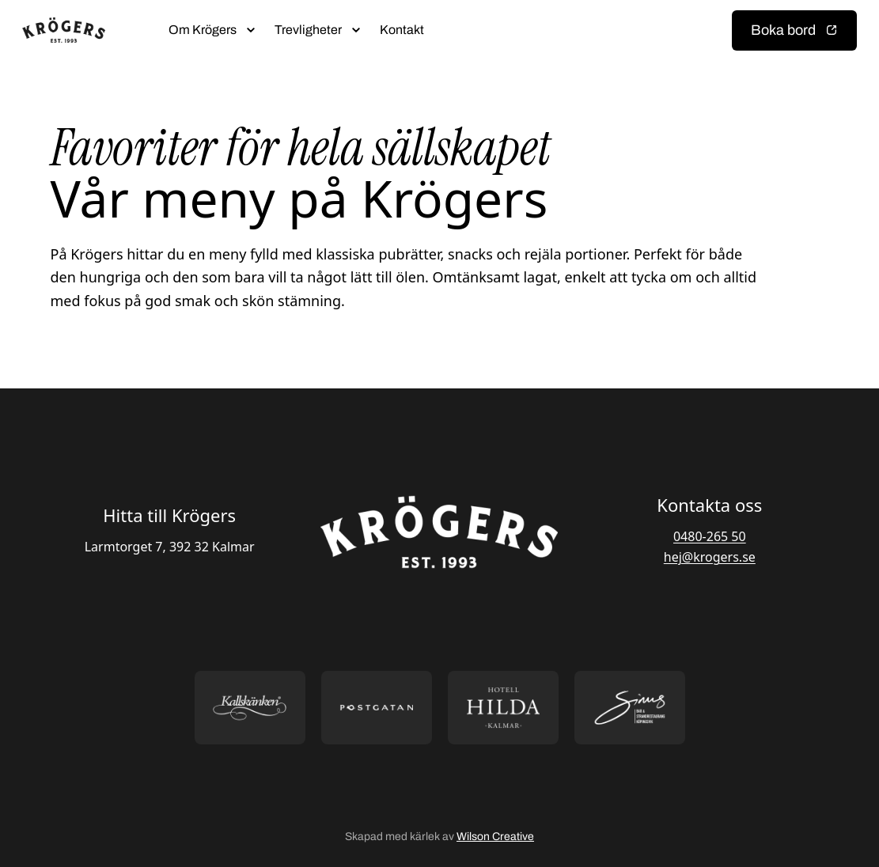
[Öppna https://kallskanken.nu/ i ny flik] (250, 707)
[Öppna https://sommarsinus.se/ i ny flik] (629, 707)
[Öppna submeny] (251, 30)
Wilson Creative (495, 836)
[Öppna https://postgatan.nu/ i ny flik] (376, 707)
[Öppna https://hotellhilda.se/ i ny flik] (503, 707)
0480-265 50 (709, 536)
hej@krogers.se (710, 557)
